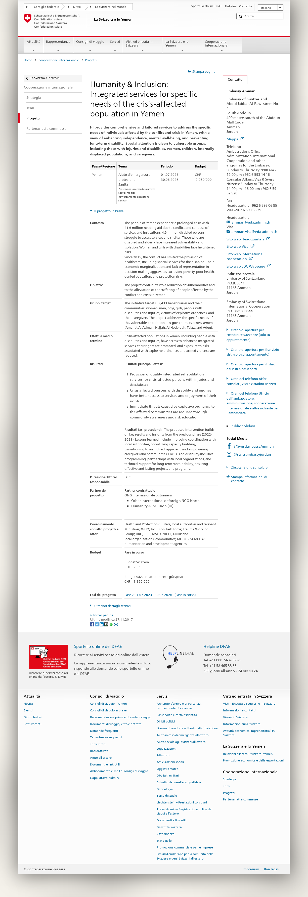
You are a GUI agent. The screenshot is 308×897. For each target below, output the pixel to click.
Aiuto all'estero (101, 757)
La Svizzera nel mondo (110, 7)
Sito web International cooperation (245, 256)
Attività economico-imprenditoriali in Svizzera (249, 733)
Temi (226, 786)
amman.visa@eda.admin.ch (254, 231)
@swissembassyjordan (252, 454)
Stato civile (164, 840)
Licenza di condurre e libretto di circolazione (187, 728)
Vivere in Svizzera (235, 717)
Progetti (229, 792)
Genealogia (165, 789)
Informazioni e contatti (239, 710)
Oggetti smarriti (168, 769)
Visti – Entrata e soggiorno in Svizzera (249, 703)
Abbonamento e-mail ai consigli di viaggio (119, 771)
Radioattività (99, 751)
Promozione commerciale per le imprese (185, 847)
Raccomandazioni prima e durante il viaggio (120, 717)
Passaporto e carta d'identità (177, 714)
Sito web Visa (240, 246)
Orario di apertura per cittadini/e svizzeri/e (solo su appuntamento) (248, 335)
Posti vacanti (32, 724)
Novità (28, 703)
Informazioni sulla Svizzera (241, 724)
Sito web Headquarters (248, 239)
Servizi (115, 46)
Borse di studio (167, 795)
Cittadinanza (165, 834)
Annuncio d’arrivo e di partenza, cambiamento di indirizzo (179, 706)
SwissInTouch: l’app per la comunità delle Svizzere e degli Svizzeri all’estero (185, 856)
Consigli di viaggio (90, 46)
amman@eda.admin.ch (251, 222)
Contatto (233, 79)
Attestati (163, 755)
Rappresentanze (58, 46)
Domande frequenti (104, 730)
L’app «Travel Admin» (105, 778)
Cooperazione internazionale (222, 46)
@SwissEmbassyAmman (254, 446)
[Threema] (106, 624)
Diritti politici (166, 721)
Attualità (33, 46)
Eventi (28, 710)
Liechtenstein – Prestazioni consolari (182, 802)
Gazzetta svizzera (169, 827)
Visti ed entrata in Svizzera (142, 46)
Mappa (235, 139)
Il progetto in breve (108, 211)
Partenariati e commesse (240, 799)
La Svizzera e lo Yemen (182, 46)
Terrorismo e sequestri (106, 737)
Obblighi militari (168, 775)
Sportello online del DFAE (98, 646)
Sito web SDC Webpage (249, 266)
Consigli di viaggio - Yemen (108, 703)
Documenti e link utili (105, 764)
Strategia (229, 779)
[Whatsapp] (111, 624)
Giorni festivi (32, 717)
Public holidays (243, 426)
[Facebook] (92, 624)
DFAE (77, 7)
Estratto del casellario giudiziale (179, 782)
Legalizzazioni (166, 748)
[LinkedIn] (102, 624)
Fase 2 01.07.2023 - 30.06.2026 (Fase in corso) (160, 595)
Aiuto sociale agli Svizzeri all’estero (181, 742)
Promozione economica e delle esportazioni (253, 760)
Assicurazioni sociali (170, 762)
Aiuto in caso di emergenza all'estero (182, 735)
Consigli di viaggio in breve (108, 710)
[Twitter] (97, 624)
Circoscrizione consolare (249, 467)
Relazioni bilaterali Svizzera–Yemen (248, 753)
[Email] (116, 624)
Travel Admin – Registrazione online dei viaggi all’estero (184, 811)
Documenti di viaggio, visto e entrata (116, 724)
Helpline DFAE (216, 646)
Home (28, 60)
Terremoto (97, 744)
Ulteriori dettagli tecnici (112, 606)
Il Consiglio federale (45, 7)
